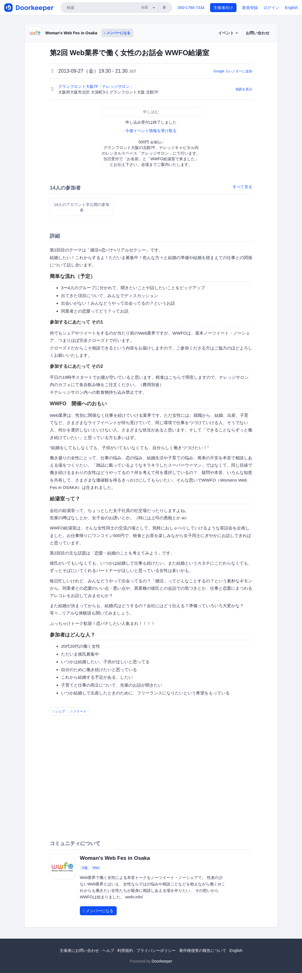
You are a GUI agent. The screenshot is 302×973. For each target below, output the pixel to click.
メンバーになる (117, 33)
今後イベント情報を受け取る (151, 130)
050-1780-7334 (191, 7)
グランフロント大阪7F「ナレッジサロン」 (96, 86)
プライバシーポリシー (156, 950)
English (291, 7)
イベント (228, 33)
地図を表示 (243, 89)
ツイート (79, 711)
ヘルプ (108, 950)
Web (96, 868)
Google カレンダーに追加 (232, 71)
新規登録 (250, 7)
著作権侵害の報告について (202, 950)
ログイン (271, 7)
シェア (59, 711)
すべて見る (242, 186)
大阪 (85, 868)
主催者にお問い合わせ (79, 950)
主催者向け (223, 7)
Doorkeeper (162, 961)
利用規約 (125, 950)
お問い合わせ (257, 33)
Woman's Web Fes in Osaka (71, 33)
